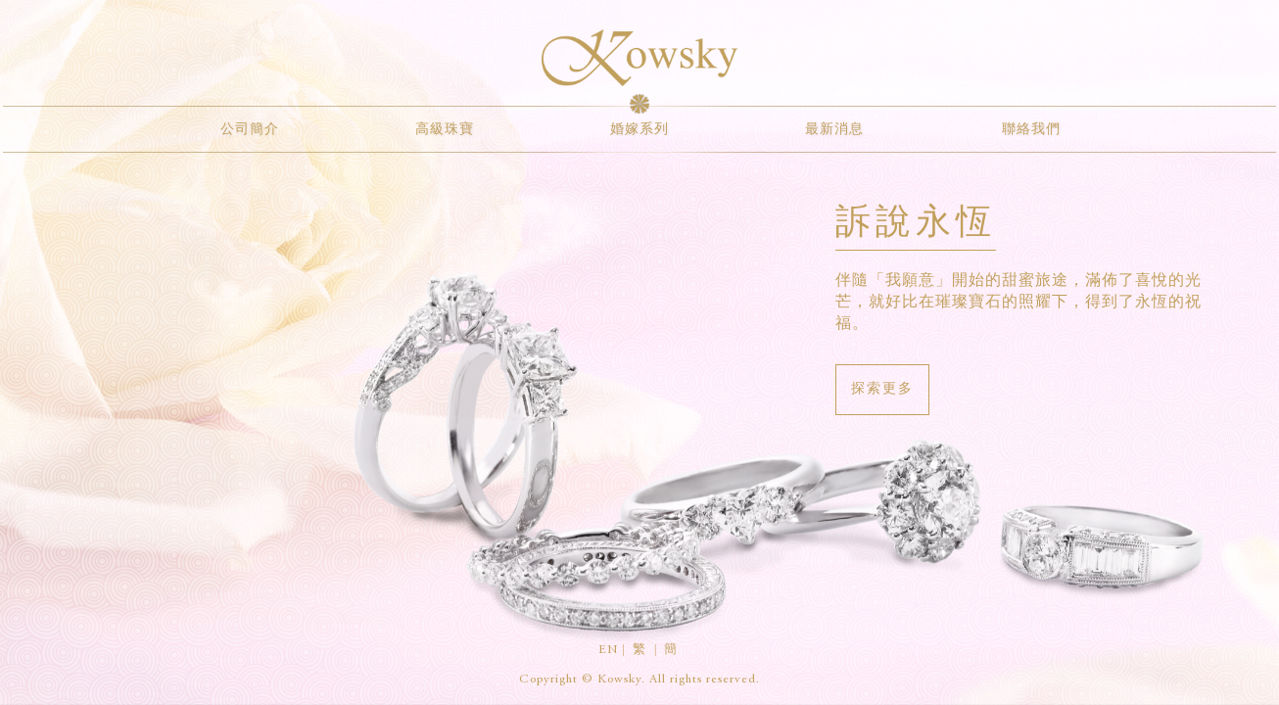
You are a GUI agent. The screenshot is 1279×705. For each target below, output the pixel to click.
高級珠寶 (444, 130)
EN (608, 650)
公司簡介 (249, 130)
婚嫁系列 (639, 130)
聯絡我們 (1031, 130)
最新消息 (834, 130)
